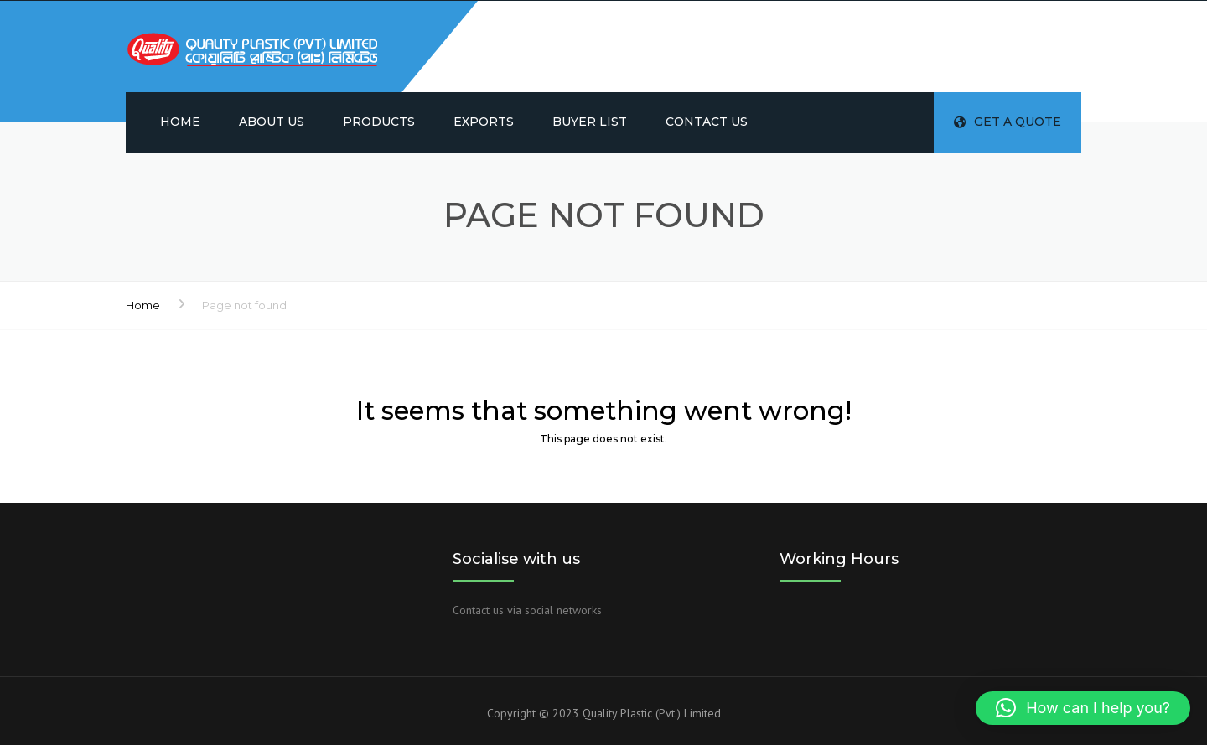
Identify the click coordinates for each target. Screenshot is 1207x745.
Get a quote (1007, 121)
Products (379, 121)
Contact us (707, 121)
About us (271, 121)
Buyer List (589, 121)
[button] (1083, 708)
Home (180, 121)
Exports (483, 121)
